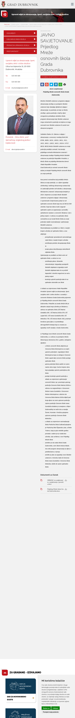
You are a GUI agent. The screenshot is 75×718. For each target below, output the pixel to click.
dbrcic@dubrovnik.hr (18, 149)
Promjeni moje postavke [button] (50, 712)
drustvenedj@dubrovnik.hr (20, 88)
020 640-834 (16, 82)
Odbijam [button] (55, 708)
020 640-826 (16, 76)
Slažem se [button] (46, 708)
